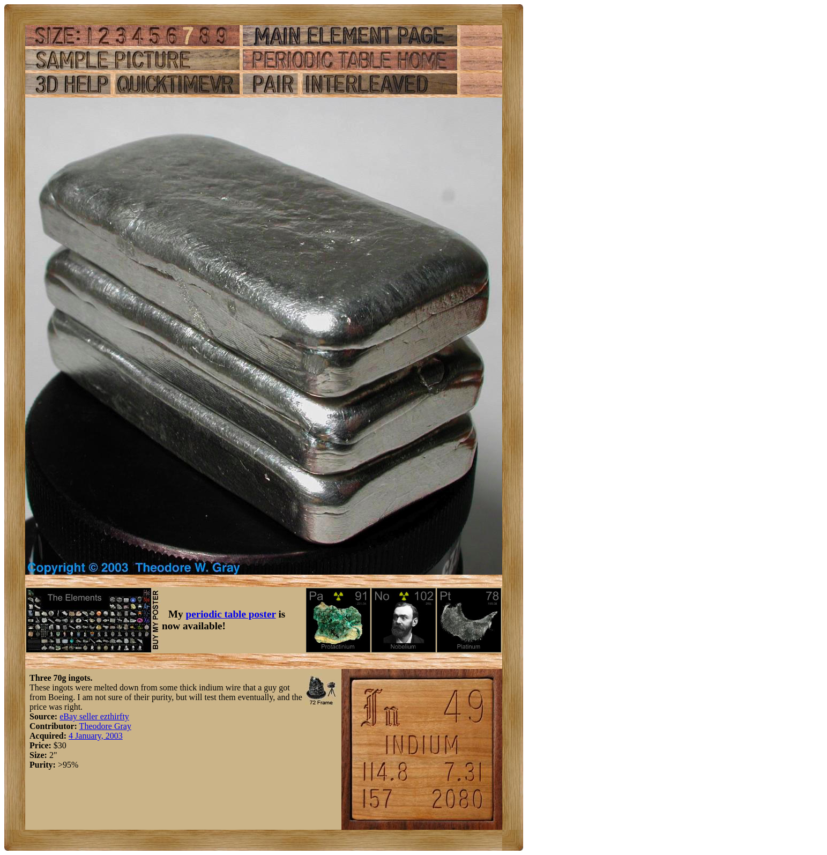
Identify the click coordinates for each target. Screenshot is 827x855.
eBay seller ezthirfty (94, 716)
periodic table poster (231, 614)
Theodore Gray (105, 726)
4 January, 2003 (96, 735)
